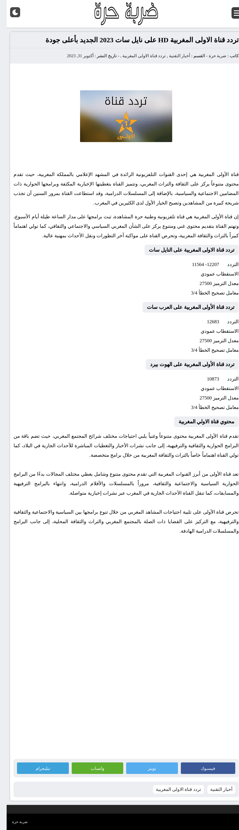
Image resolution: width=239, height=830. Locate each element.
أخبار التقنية (173, 55)
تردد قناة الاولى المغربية (137, 55)
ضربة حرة (210, 55)
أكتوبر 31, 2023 (73, 55)
